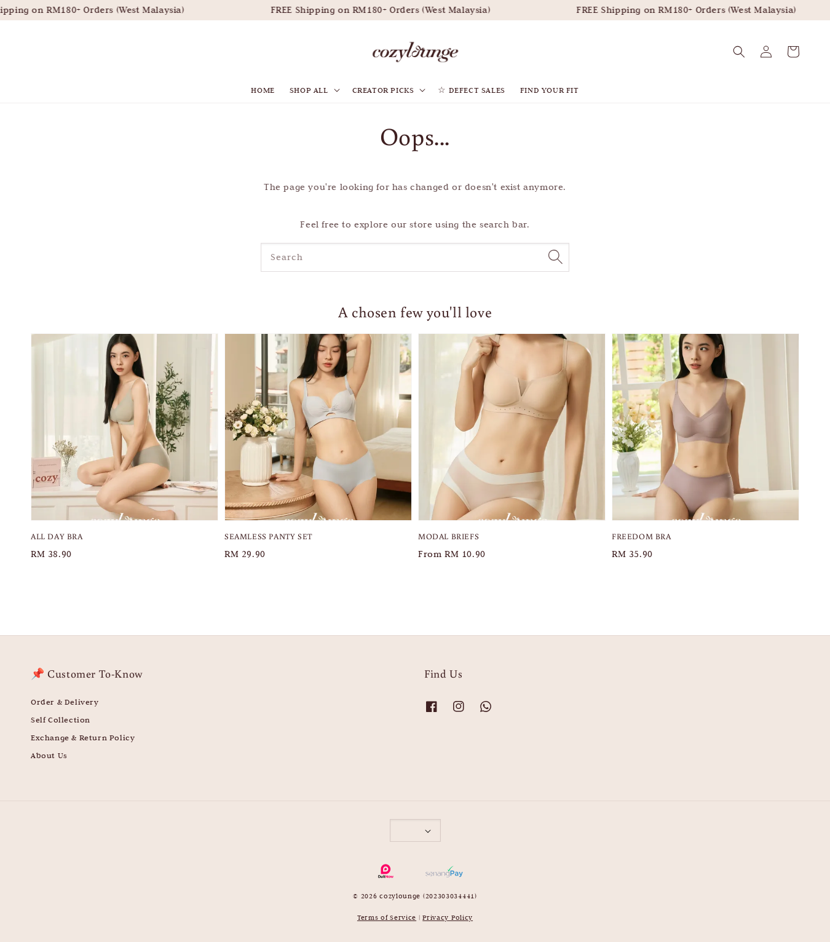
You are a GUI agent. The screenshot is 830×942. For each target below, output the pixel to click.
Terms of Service (386, 917)
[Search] (555, 257)
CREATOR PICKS (383, 90)
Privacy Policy (447, 917)
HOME (262, 90)
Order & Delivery (65, 701)
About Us (49, 755)
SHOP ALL (309, 90)
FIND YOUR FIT (549, 90)
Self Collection (60, 719)
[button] (739, 51)
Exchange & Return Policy (83, 737)
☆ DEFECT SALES (471, 90)
